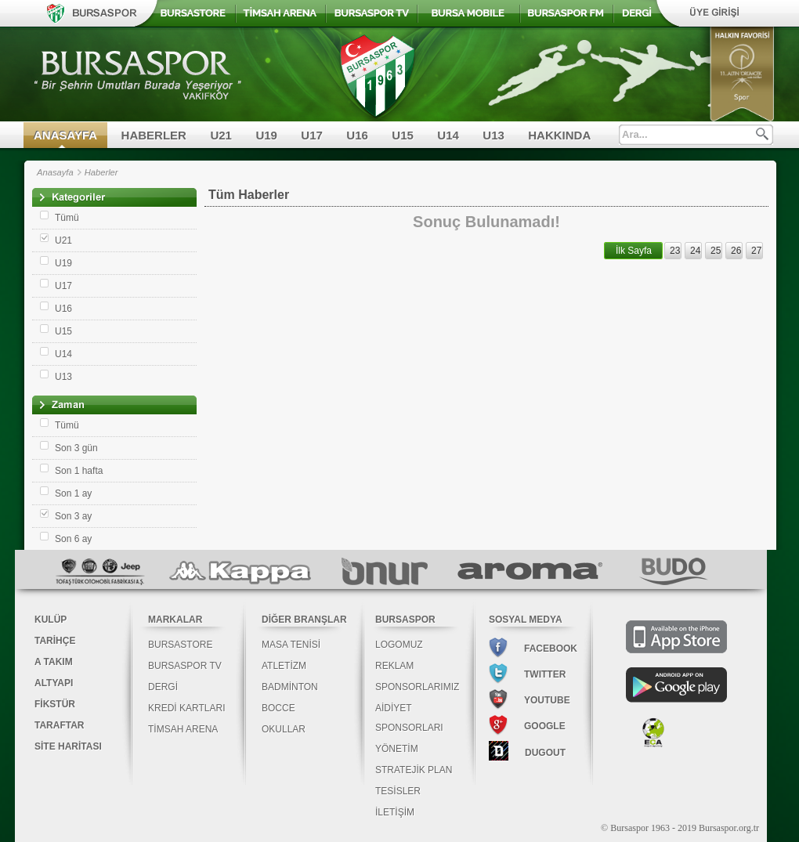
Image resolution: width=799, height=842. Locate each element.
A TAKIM (53, 661)
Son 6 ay (73, 538)
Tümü (67, 217)
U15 (403, 135)
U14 (448, 135)
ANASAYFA (65, 135)
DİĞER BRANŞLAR (304, 619)
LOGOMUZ (399, 644)
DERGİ (163, 686)
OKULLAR (284, 729)
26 (736, 250)
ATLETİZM (284, 665)
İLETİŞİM (394, 812)
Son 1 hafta (79, 470)
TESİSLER (398, 791)
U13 (493, 135)
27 (756, 250)
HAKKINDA (559, 135)
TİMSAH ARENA (183, 729)
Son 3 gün (76, 448)
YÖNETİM (396, 748)
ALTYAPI (53, 683)
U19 (266, 135)
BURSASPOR (405, 619)
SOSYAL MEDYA (525, 619)
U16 (357, 135)
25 (715, 250)
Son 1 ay (73, 493)
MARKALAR (175, 619)
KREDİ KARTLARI (186, 708)
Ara (762, 134)
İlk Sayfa (634, 250)
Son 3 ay (73, 516)
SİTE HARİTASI (68, 746)
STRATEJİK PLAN (413, 769)
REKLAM (394, 665)
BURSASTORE (180, 644)
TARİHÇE (54, 640)
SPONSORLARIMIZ (417, 686)
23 (675, 250)
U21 (221, 135)
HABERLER (153, 135)
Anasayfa (55, 172)
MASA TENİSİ (291, 644)
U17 (312, 135)
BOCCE (278, 708)
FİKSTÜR (54, 704)
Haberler (101, 172)
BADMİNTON (290, 686)
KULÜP (50, 619)
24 (695, 250)
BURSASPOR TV (185, 665)
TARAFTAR (59, 725)
